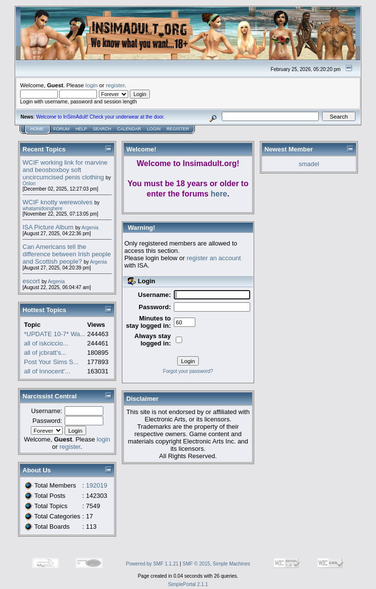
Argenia (89, 227)
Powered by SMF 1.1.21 (152, 563)
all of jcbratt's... (45, 352)
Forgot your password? (188, 371)
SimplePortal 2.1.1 (188, 584)
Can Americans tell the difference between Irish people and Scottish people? (67, 254)
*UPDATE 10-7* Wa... (54, 334)
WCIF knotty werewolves (58, 202)
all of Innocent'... (47, 371)
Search (102, 128)
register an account (214, 258)
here (219, 194)
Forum (61, 128)
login (92, 85)
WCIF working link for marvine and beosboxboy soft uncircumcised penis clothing (65, 170)
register (115, 85)
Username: (46, 411)
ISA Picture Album (48, 227)
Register (177, 128)
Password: (47, 420)
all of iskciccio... (46, 343)
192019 (96, 485)
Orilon (29, 183)
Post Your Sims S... (51, 362)
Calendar (129, 128)
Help (81, 128)
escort (31, 281)
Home (37, 128)
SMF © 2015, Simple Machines (216, 563)
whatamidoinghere (43, 208)
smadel (309, 164)
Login (154, 128)
